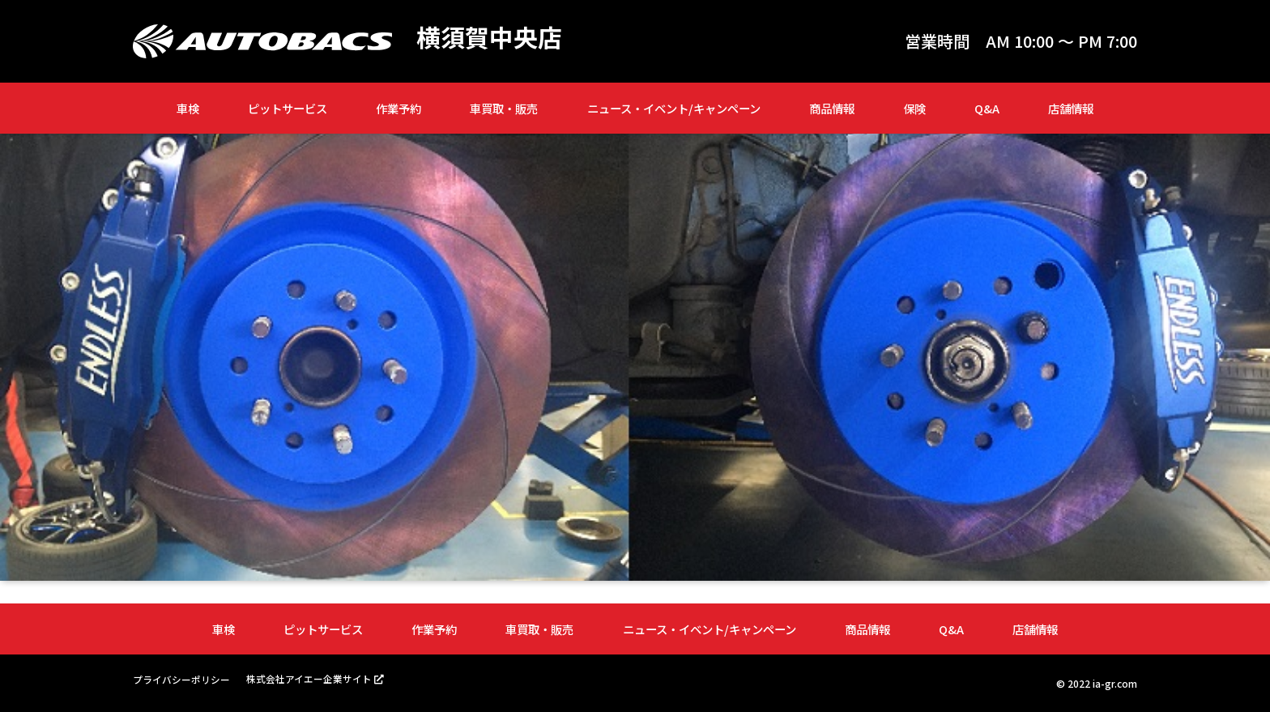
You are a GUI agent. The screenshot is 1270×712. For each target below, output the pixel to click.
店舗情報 (1070, 108)
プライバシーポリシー (181, 679)
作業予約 (398, 108)
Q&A (986, 108)
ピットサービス (287, 108)
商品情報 (831, 108)
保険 (914, 108)
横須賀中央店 (489, 37)
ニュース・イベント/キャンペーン (674, 108)
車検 (188, 108)
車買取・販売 (504, 108)
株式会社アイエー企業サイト (309, 678)
